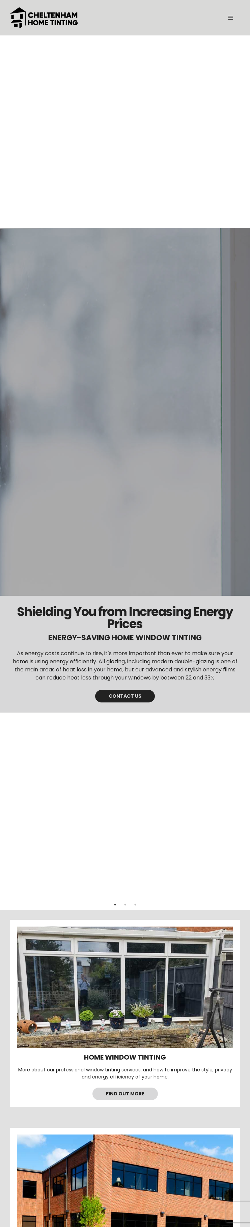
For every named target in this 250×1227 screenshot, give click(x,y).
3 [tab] (135, 904)
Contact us (125, 696)
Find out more (125, 1093)
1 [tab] (115, 904)
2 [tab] (125, 904)
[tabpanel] (125, 470)
